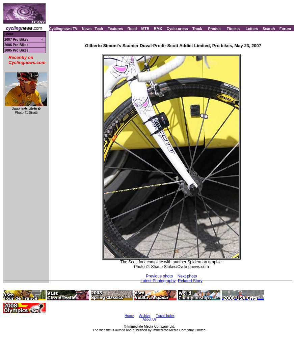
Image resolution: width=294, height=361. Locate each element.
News (87, 29)
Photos (214, 29)
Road (132, 29)
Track (197, 29)
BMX (158, 29)
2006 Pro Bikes (16, 45)
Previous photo (159, 276)
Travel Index (165, 316)
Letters (252, 29)
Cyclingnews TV (63, 29)
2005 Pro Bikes (16, 50)
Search (269, 29)
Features (115, 29)
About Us (149, 319)
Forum (285, 29)
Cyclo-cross (177, 29)
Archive (144, 316)
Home (9, 34)
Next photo (187, 276)
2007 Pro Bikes (16, 39)
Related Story (190, 280)
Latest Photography (158, 280)
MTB (145, 29)
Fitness (233, 29)
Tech (99, 29)
